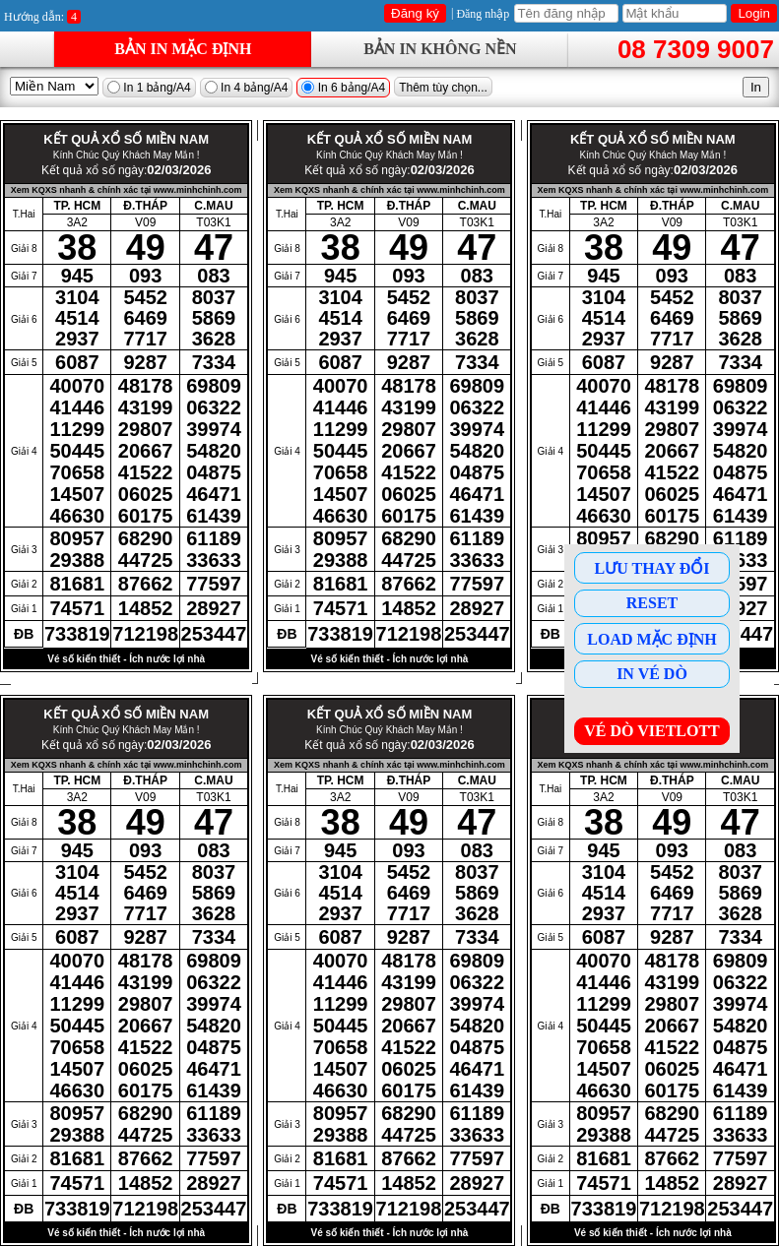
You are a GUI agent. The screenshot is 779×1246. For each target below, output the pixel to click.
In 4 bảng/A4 (247, 87)
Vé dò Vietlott (652, 730)
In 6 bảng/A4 (343, 87)
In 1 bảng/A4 (149, 87)
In (755, 87)
